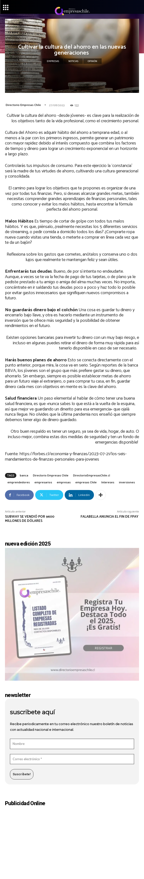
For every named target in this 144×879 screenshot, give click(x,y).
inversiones (127, 482)
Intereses (107, 482)
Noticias (73, 61)
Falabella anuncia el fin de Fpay (110, 517)
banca (24, 475)
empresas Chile (86, 482)
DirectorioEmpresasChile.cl (91, 475)
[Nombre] (72, 744)
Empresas (52, 61)
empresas (64, 482)
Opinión (92, 61)
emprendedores (18, 482)
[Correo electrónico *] (72, 759)
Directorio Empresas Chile (23, 105)
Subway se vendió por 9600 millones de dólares (29, 519)
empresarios (43, 482)
